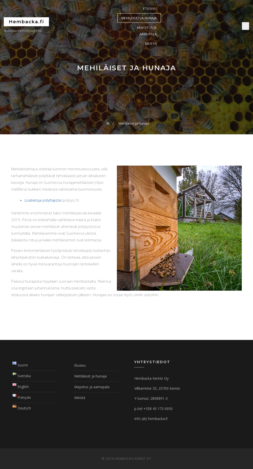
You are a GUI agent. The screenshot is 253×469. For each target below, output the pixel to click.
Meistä (151, 43)
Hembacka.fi (26, 22)
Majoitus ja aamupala (147, 30)
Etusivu (150, 8)
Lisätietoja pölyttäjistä (42, 200)
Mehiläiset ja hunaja (139, 18)
